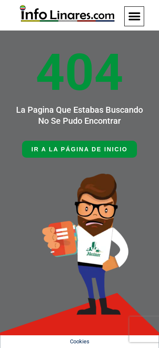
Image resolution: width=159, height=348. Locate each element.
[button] (134, 16)
